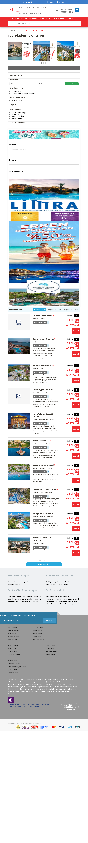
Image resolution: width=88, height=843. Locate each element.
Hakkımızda (45, 816)
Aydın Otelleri (50, 757)
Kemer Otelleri (17, 271)
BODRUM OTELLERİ (38, 19)
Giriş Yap (51, 2)
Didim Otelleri (16, 268)
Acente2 (38, 835)
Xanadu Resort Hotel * (43, 477)
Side (10, 240)
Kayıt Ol (49, 733)
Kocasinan (13, 228)
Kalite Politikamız (35, 819)
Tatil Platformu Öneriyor (34, 30)
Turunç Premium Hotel (43, 577)
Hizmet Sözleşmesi (15, 819)
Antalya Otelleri (13, 742)
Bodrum (12, 211)
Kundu (11, 230)
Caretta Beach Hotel (42, 428)
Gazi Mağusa (13, 218)
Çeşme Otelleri (17, 265)
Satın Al (76, 443)
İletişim (25, 819)
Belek (11, 208)
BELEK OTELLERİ (26, 19)
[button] (78, 51)
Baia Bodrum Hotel (41, 553)
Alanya (11, 201)
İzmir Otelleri (50, 760)
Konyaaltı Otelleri (18, 274)
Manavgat (12, 235)
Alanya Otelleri (17, 256)
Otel (20, 30)
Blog (23, 816)
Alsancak (12, 204)
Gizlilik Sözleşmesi (33, 816)
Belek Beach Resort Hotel (44, 601)
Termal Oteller (13, 785)
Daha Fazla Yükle (44, 676)
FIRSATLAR (49, 19)
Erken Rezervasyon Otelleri (17, 779)
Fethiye (11, 216)
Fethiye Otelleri (38, 739)
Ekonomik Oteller (14, 776)
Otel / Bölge (13, 70)
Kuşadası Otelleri (51, 763)
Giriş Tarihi (50, 70)
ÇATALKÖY (13, 213)
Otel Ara (44, 103)
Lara (10, 232)
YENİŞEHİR (12, 242)
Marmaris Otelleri (18, 280)
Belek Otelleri (16, 259)
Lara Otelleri (16, 277)
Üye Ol (60, 2)
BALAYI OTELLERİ (14, 19)
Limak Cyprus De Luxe (43, 502)
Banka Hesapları (14, 816)
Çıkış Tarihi (13, 77)
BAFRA (11, 206)
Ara (72, 121)
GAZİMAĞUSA (13, 220)
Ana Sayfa (12, 30)
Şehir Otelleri (12, 782)
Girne (11, 223)
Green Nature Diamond (43, 451)
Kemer (11, 225)
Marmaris (12, 237)
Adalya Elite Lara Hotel (43, 625)
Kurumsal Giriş (28, 2)
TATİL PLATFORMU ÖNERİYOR (63, 19)
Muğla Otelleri (50, 766)
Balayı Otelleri (12, 773)
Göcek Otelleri (38, 742)
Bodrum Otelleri (17, 262)
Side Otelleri (16, 283)
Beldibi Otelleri (13, 757)
